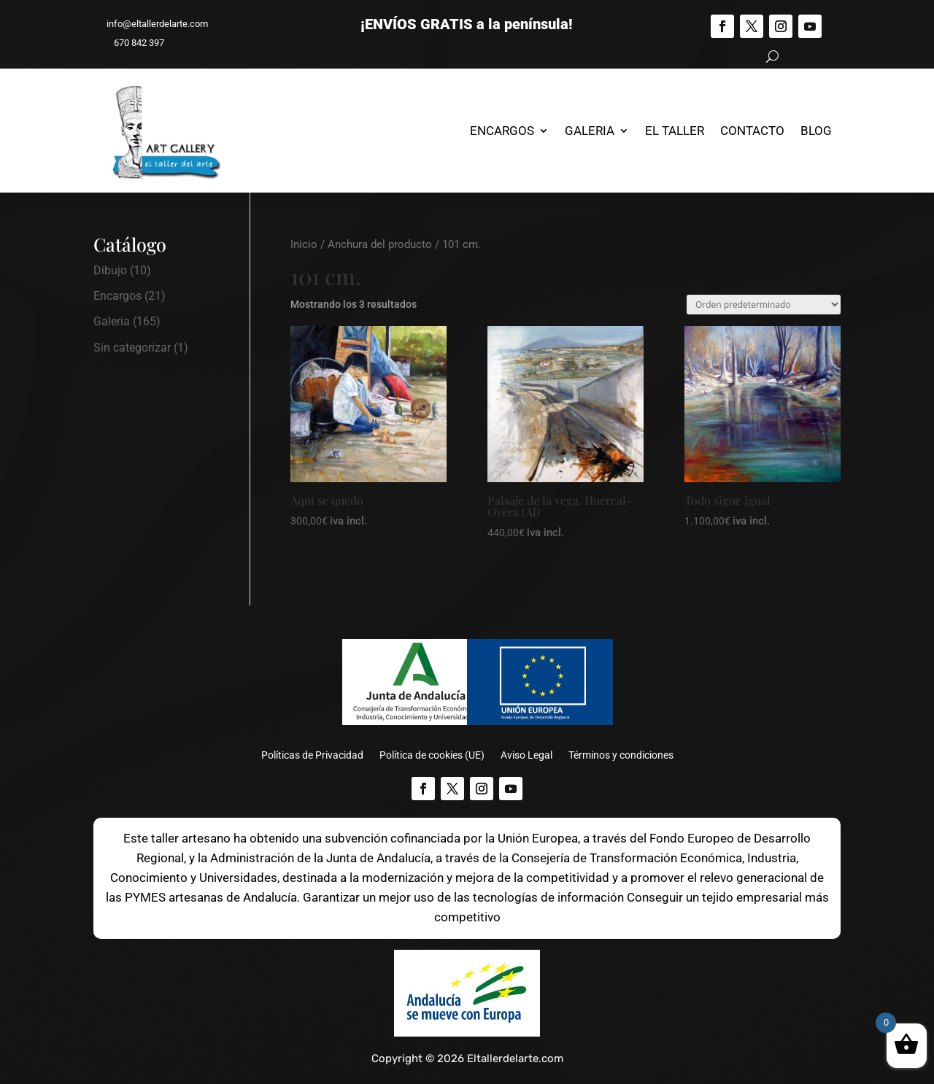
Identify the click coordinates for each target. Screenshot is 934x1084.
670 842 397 (132, 42)
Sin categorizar (132, 348)
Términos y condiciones (621, 755)
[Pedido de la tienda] (764, 304)
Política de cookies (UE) (432, 755)
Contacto (752, 130)
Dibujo (110, 270)
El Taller (674, 130)
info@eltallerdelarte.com (150, 23)
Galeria (589, 130)
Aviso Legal (526, 755)
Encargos (502, 130)
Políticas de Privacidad (312, 755)
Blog (816, 130)
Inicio (303, 244)
